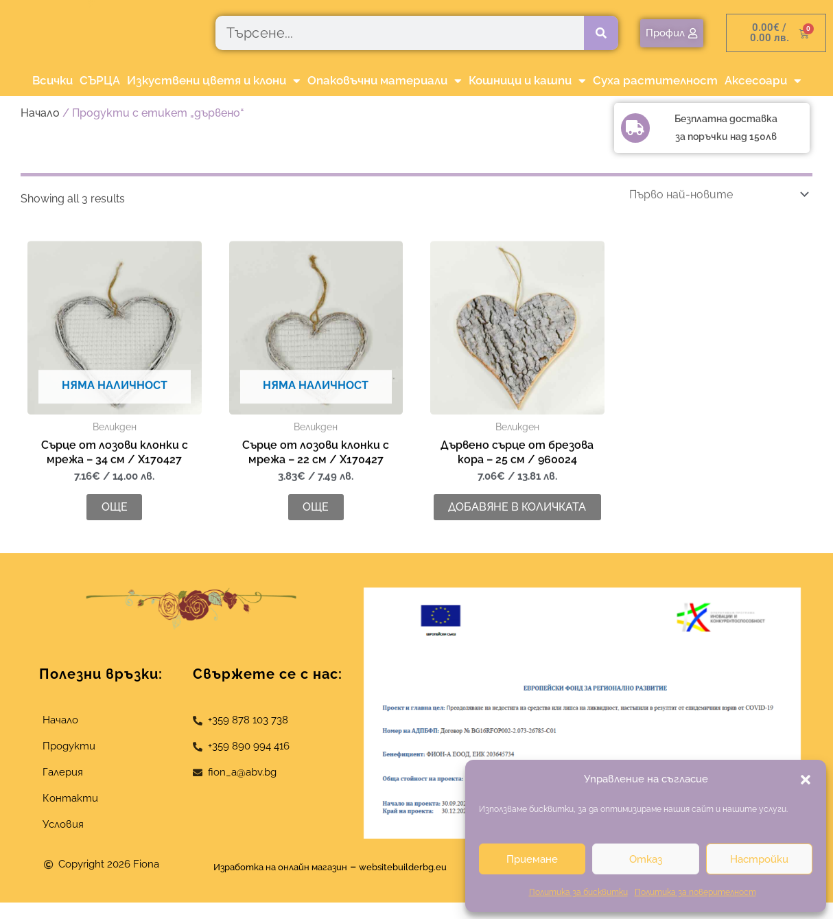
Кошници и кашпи (527, 80)
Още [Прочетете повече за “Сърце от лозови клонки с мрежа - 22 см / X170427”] (316, 552)
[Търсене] (601, 33)
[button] (805, 780)
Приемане (532, 859)
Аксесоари (763, 80)
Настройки (759, 859)
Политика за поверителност (695, 892)
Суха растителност (655, 80)
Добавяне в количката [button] (517, 545)
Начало (40, 112)
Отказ (645, 859)
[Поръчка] (716, 225)
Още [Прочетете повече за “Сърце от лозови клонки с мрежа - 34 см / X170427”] (115, 552)
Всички (52, 80)
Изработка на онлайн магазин (270, 882)
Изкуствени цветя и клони (214, 80)
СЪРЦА (100, 80)
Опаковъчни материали (384, 80)
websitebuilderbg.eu (421, 882)
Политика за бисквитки (578, 892)
